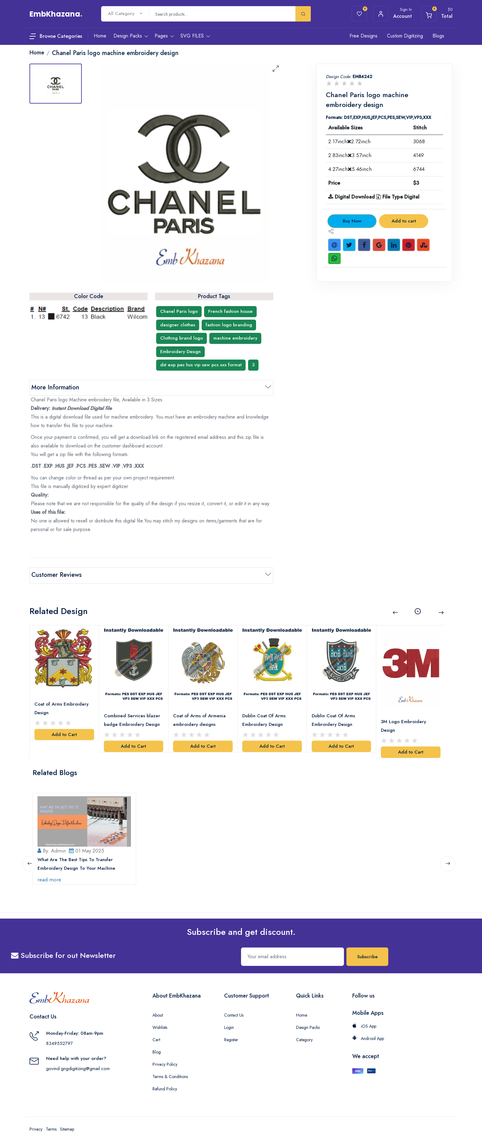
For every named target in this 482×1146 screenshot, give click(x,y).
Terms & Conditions (170, 1075)
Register (231, 1038)
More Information (55, 387)
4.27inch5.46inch (350, 169)
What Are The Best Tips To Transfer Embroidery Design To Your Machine (77, 862)
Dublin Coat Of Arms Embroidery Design (264, 719)
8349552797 (59, 1041)
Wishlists (159, 1026)
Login (229, 1026)
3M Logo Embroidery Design (403, 724)
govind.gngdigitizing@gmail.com (78, 1066)
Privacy (36, 1127)
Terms (51, 1127)
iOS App (364, 1025)
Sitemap (67, 1127)
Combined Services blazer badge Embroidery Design (132, 719)
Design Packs (308, 1026)
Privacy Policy (164, 1063)
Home (301, 1013)
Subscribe (367, 955)
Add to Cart (64, 733)
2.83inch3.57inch (349, 155)
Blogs (438, 35)
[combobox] (125, 13)
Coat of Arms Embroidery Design (62, 707)
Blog (156, 1050)
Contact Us (233, 1013)
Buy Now (352, 221)
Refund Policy (164, 1087)
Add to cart (404, 221)
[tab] (56, 84)
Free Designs (363, 35)
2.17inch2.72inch (349, 141)
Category (304, 1038)
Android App (368, 1037)
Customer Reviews (56, 574)
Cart (156, 1038)
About (157, 1013)
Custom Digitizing (405, 35)
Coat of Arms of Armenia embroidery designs (199, 719)
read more (49, 878)
